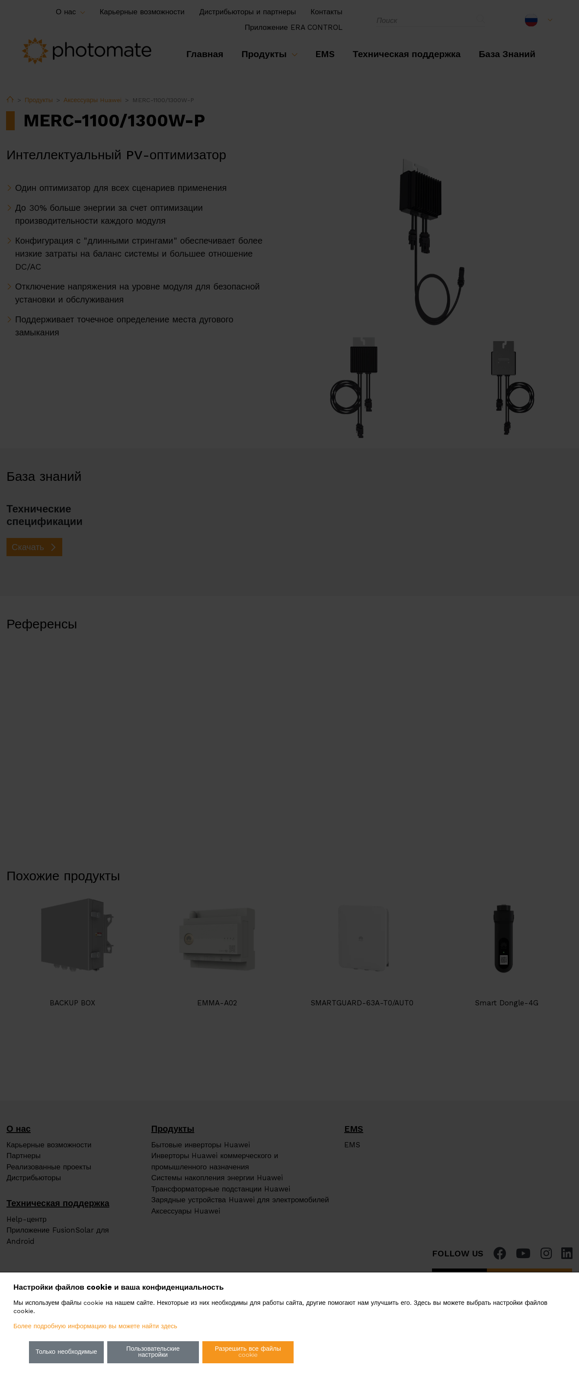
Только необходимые (66, 1351)
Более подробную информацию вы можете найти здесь (95, 1326)
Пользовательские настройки (152, 1352)
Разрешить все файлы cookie (248, 1352)
